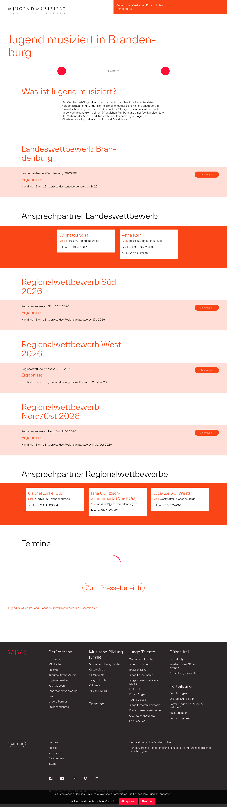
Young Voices (137, 699)
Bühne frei (178, 651)
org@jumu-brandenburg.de (82, 240)
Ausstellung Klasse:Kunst (184, 673)
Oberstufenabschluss (142, 715)
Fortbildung (180, 686)
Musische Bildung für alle (106, 654)
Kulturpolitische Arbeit (62, 675)
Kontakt (53, 742)
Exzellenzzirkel (138, 669)
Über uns (54, 659)
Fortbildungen (177, 693)
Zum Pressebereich (113, 587)
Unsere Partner (57, 701)
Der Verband (60, 651)
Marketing (109, 801)
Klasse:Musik (97, 669)
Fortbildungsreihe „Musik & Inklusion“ (185, 705)
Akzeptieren (128, 801)
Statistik (95, 801)
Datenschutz (56, 758)
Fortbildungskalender (182, 718)
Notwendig (80, 801)
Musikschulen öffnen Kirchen (182, 666)
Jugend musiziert (139, 664)
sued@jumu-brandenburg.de (52, 498)
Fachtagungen (178, 712)
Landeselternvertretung (63, 690)
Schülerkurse (137, 720)
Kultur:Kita (95, 685)
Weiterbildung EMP (181, 698)
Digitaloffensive (58, 680)
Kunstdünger (137, 694)
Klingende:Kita (97, 680)
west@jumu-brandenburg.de (177, 498)
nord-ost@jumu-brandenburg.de (117, 504)
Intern (52, 763)
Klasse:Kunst (96, 674)
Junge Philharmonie (141, 675)
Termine (96, 703)
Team (51, 696)
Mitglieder (54, 664)
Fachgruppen (56, 685)
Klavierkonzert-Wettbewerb (146, 710)
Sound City (176, 659)
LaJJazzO (134, 689)
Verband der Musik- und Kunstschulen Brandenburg (139, 7)
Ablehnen (147, 801)
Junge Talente (142, 651)
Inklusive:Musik (98, 690)
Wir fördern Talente (140, 659)
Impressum (55, 753)
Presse (52, 747)
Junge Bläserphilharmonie (144, 705)
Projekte (53, 669)
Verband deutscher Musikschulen (150, 742)
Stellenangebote (58, 706)
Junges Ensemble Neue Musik (143, 682)
